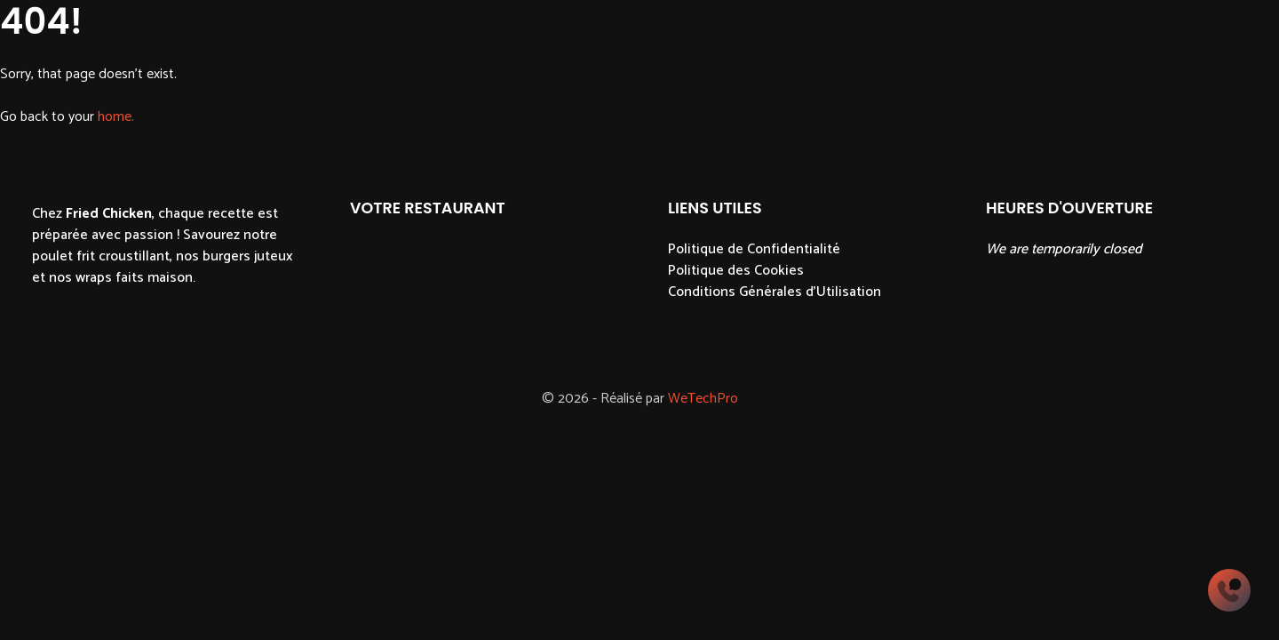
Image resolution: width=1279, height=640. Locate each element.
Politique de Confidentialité (754, 249)
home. (116, 117)
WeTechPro (703, 399)
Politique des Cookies (736, 271)
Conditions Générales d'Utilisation (774, 292)
